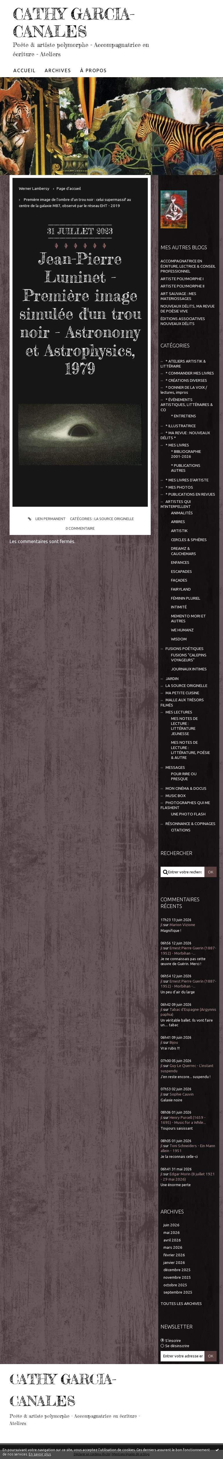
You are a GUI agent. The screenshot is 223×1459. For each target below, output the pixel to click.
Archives (58, 70)
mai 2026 (171, 1232)
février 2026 (174, 1255)
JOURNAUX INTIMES (189, 669)
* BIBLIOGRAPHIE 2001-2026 (186, 454)
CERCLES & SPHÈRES (189, 540)
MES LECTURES (179, 712)
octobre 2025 (175, 1285)
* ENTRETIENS (183, 416)
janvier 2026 (174, 1262)
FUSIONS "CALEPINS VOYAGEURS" (188, 657)
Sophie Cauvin (182, 1094)
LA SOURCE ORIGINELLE (114, 519)
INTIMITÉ (179, 607)
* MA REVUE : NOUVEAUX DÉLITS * (185, 435)
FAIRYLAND (181, 589)
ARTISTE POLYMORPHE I (182, 279)
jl (161, 925)
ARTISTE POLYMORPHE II (182, 286)
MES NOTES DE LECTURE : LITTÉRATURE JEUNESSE (184, 726)
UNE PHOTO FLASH (188, 814)
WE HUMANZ (182, 630)
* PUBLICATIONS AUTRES (185, 468)
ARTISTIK (179, 531)
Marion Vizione (182, 925)
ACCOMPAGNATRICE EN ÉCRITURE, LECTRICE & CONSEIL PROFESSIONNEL (188, 266)
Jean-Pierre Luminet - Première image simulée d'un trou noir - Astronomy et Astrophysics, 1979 (80, 313)
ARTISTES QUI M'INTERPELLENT (176, 504)
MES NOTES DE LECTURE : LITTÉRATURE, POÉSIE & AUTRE (190, 750)
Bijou (174, 1042)
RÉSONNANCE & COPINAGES (190, 824)
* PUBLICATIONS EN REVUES (190, 494)
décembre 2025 (177, 1270)
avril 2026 (172, 1240)
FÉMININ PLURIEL (185, 598)
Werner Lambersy (34, 188)
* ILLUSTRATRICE (181, 426)
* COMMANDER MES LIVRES (190, 373)
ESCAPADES (181, 571)
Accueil (24, 70)
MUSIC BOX (176, 796)
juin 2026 (171, 1225)
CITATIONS (180, 830)
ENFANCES (180, 562)
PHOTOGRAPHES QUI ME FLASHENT (185, 805)
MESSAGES (175, 767)
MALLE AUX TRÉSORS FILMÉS (182, 702)
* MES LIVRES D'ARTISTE (187, 480)
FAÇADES (179, 580)
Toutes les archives (181, 1303)
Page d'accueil (69, 188)
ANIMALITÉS (182, 513)
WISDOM (179, 639)
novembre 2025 (177, 1277)
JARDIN (172, 678)
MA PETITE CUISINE (182, 693)
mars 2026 (172, 1247)
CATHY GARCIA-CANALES (74, 22)
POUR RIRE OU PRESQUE (184, 776)
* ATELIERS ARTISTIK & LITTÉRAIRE (183, 363)
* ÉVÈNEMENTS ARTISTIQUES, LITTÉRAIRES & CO (187, 405)
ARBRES (178, 522)
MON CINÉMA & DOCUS (186, 788)
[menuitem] (25, 70)
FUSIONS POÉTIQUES (185, 649)
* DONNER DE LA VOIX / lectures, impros (184, 390)
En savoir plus (40, 1454)
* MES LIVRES (177, 445)
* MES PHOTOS (179, 487)
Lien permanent (45, 519)
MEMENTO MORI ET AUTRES (188, 618)
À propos (93, 70)
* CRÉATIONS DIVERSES (186, 380)
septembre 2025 (178, 1292)
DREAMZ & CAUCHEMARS (183, 551)
